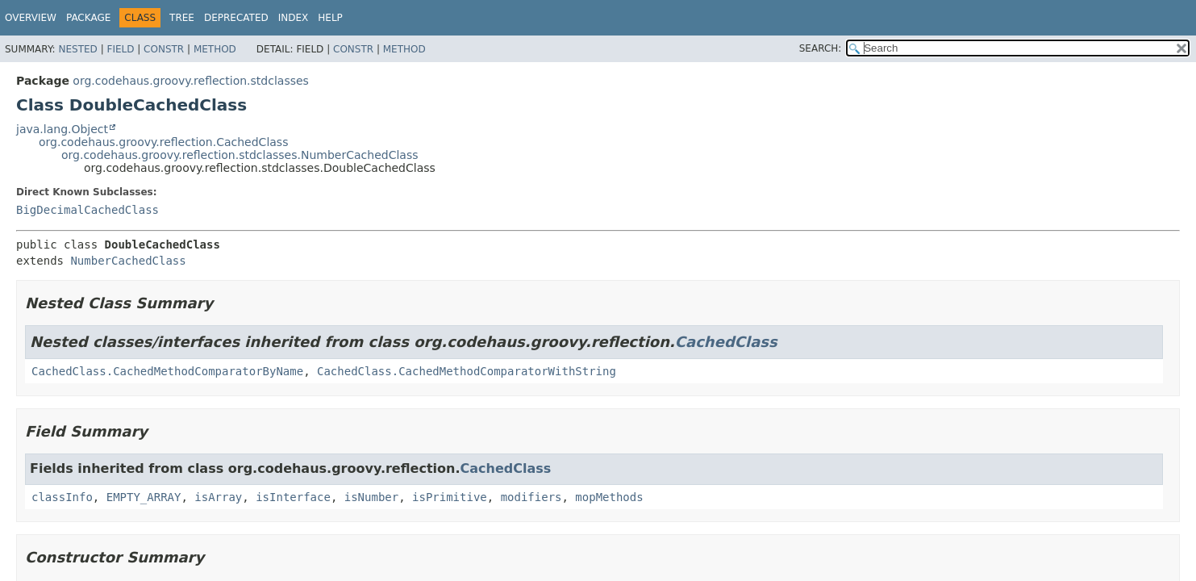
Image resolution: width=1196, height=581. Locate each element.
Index (293, 17)
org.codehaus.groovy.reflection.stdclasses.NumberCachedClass (239, 154)
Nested (77, 49)
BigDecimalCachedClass (87, 209)
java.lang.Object (62, 129)
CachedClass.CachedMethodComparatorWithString (466, 371)
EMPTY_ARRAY (143, 497)
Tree (181, 17)
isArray (218, 497)
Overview (30, 17)
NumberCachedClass (127, 260)
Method (215, 49)
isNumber (371, 497)
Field (120, 49)
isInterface (293, 497)
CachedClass (726, 341)
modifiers (531, 497)
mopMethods (609, 497)
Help (330, 17)
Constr (164, 49)
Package (88, 17)
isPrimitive (449, 497)
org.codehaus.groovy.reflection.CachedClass (163, 142)
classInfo (62, 497)
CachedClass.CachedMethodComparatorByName (167, 371)
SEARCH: (820, 48)
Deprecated (236, 17)
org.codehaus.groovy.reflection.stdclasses (191, 80)
